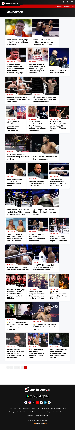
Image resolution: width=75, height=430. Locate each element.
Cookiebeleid (24, 412)
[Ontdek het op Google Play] (32, 396)
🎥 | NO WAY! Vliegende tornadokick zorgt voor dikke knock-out (19, 162)
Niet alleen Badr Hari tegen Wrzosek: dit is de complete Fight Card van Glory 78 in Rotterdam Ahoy (37, 70)
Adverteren (35, 409)
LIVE (73, 6)
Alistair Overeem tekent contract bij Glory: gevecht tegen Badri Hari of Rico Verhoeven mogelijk (16, 70)
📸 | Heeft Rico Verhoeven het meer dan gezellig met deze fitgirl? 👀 (58, 306)
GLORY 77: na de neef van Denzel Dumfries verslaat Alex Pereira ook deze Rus (37, 246)
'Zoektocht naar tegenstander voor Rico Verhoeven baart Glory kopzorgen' (59, 187)
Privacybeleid (13, 412)
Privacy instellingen (42, 415)
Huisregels (30, 415)
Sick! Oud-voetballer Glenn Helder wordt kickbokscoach (37, 188)
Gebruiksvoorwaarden (37, 412)
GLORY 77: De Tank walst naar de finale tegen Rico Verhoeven (58, 246)
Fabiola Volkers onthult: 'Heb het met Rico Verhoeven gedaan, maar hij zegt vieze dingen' (37, 129)
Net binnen (58, 6)
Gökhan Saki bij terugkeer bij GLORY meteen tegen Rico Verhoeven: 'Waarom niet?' (59, 129)
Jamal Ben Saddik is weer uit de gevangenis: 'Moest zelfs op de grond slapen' (20, 103)
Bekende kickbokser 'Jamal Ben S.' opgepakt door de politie (15, 187)
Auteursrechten (61, 409)
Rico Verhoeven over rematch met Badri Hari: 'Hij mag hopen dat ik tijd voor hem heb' (21, 219)
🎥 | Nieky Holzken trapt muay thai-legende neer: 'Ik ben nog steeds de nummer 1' (53, 103)
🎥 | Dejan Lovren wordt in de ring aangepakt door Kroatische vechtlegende (14, 129)
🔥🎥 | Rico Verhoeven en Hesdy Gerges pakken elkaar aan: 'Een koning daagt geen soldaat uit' (20, 337)
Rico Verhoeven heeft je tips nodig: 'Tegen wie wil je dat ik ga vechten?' (21, 44)
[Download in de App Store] (44, 396)
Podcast (67, 6)
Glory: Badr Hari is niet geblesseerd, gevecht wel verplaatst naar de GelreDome (51, 44)
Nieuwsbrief (45, 409)
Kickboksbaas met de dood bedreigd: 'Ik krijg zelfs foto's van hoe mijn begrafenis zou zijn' (59, 364)
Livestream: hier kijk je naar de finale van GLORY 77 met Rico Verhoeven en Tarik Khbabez (15, 305)
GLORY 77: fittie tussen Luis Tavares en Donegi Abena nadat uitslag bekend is (52, 278)
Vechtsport (11, 39)
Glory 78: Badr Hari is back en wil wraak (59, 73)
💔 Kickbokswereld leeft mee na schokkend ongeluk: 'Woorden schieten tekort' (37, 364)
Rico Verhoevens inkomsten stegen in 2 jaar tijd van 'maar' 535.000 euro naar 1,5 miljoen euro (16, 364)
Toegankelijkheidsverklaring (55, 412)
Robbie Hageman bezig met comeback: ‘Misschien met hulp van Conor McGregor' (37, 305)
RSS (52, 409)
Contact (10, 409)
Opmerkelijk (11, 122)
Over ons (18, 409)
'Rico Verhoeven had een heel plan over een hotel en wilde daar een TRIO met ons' (15, 245)
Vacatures (26, 409)
